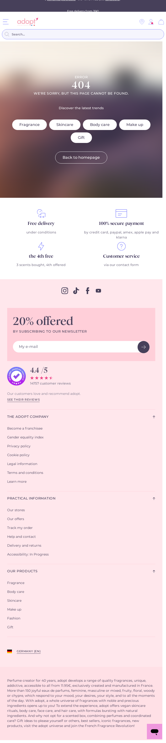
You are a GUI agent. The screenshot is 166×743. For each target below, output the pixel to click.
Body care (100, 125)
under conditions (41, 232)
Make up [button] (14, 609)
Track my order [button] (20, 528)
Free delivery (41, 223)
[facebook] (87, 290)
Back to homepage (81, 157)
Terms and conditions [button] (25, 473)
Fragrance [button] (15, 583)
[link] (151, 22)
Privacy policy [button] (19, 446)
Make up (134, 125)
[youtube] (98, 291)
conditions (112, 5)
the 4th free (41, 256)
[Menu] (5, 21)
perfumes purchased (61, 5)
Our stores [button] (16, 510)
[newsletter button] (144, 347)
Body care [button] (15, 592)
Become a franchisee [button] (25, 428)
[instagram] (64, 290)
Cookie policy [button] (18, 455)
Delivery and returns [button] (24, 545)
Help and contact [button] (21, 537)
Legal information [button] (22, 464)
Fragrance (29, 125)
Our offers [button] (15, 519)
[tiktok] (76, 290)
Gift (81, 138)
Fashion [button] (13, 618)
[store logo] (26, 22)
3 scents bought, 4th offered (41, 265)
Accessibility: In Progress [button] (28, 554)
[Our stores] (141, 21)
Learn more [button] (17, 481)
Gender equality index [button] (25, 437)
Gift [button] (10, 627)
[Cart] (161, 22)
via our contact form (121, 265)
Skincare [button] (14, 600)
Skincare (64, 125)
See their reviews (23, 399)
